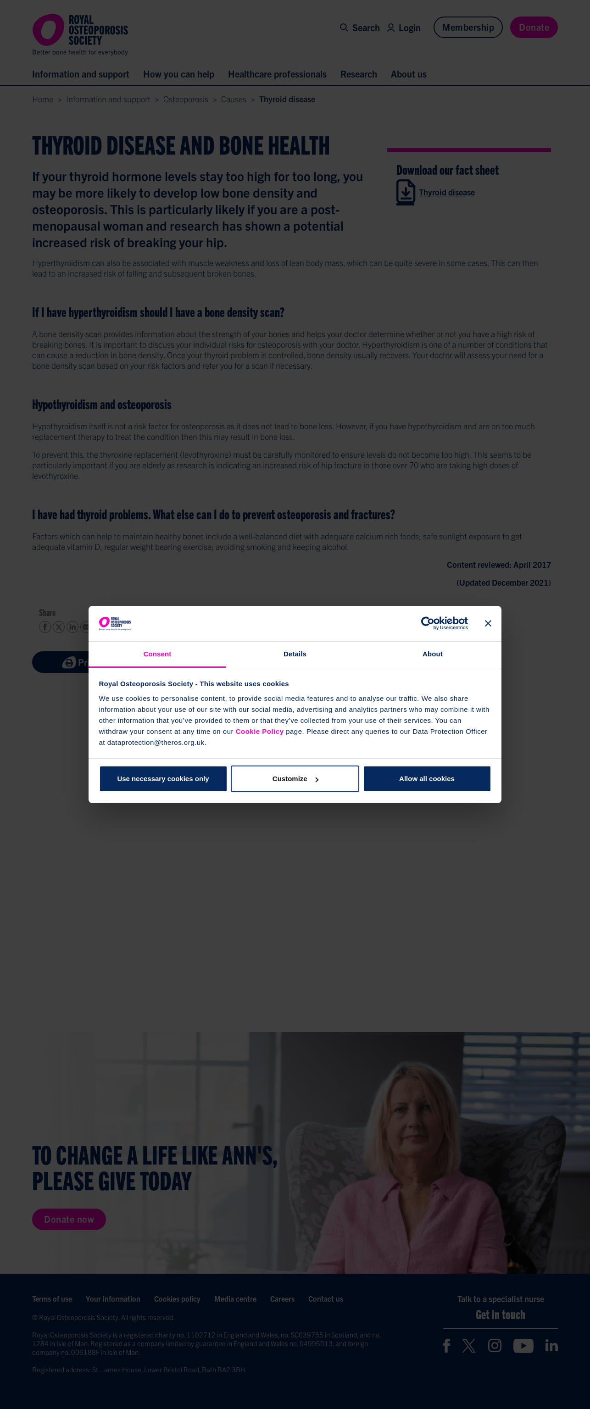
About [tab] (433, 654)
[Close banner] (488, 624)
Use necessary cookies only (163, 778)
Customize (295, 778)
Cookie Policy (260, 731)
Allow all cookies (427, 778)
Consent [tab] (158, 654)
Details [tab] (295, 654)
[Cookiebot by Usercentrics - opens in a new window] (428, 624)
